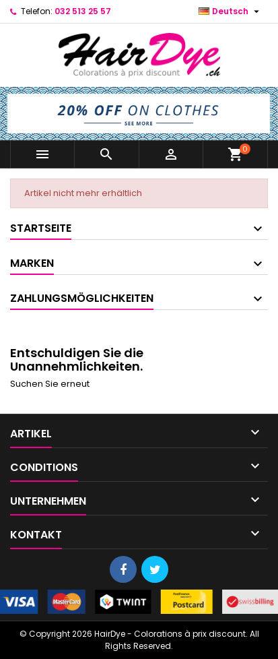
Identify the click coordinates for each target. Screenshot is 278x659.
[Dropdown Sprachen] (231, 11)
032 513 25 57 (83, 11)
